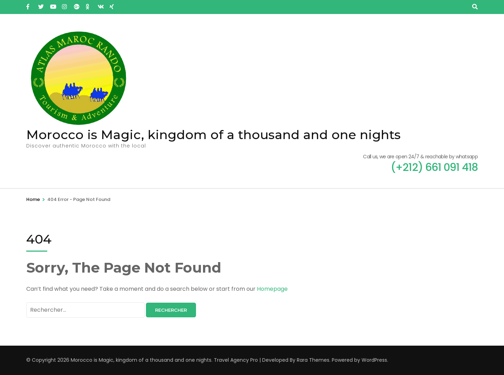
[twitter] (40, 4)
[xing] (112, 4)
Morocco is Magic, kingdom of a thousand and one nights (213, 134)
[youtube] (52, 4)
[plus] (76, 4)
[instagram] (64, 4)
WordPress (374, 359)
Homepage (272, 289)
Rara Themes (313, 359)
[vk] (100, 4)
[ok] (88, 4)
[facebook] (28, 4)
